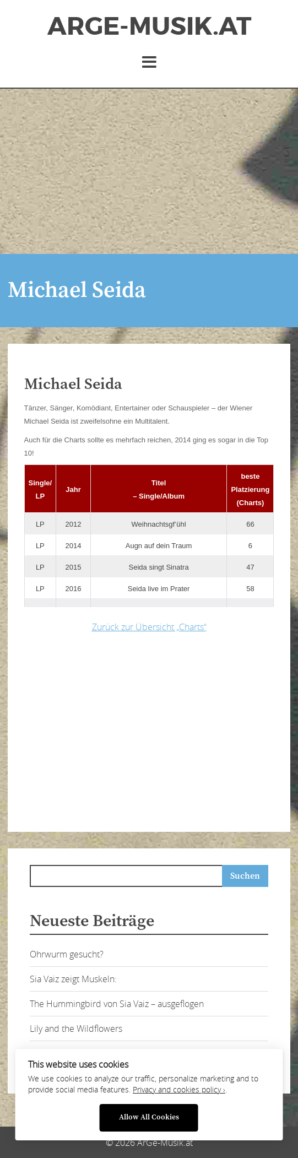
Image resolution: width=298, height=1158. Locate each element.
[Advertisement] (149, 171)
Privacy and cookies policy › (179, 1090)
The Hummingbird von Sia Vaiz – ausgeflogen (117, 1004)
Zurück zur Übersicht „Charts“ (149, 627)
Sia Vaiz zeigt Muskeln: (73, 979)
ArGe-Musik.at (149, 26)
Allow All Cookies (149, 1117)
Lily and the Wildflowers (76, 1028)
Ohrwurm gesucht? (67, 954)
